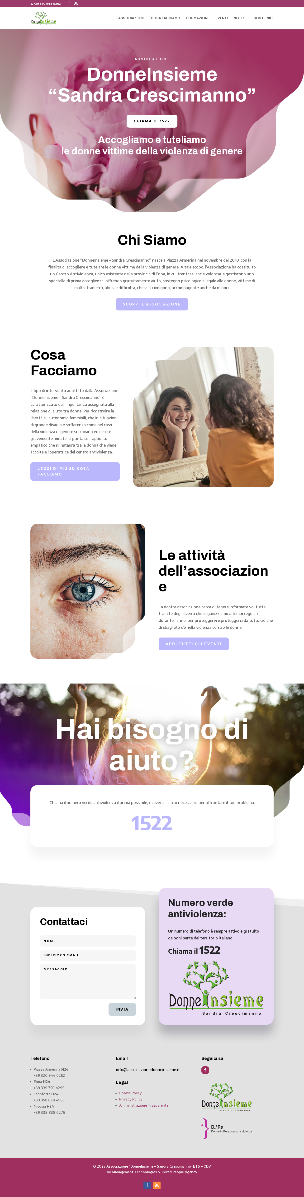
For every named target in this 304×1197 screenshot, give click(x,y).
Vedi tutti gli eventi (194, 644)
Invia (122, 1009)
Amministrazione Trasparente (143, 1105)
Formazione (197, 18)
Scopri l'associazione (152, 304)
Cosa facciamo (165, 18)
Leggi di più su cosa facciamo (64, 471)
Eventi (221, 18)
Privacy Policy (130, 1099)
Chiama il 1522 (152, 121)
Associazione (131, 18)
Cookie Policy (130, 1093)
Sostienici (264, 18)
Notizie (241, 18)
